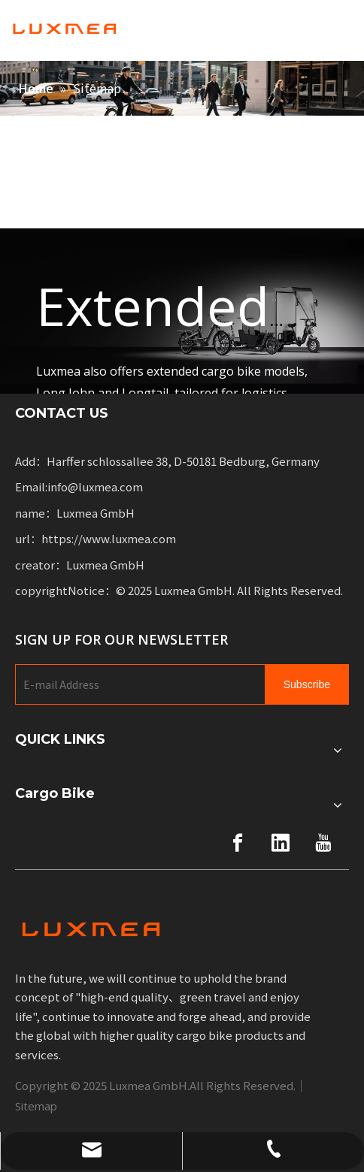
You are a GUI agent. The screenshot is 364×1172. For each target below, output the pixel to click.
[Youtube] (323, 843)
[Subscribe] (307, 684)
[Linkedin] (280, 843)
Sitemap (36, 1105)
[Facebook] (237, 843)
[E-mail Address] (137, 684)
